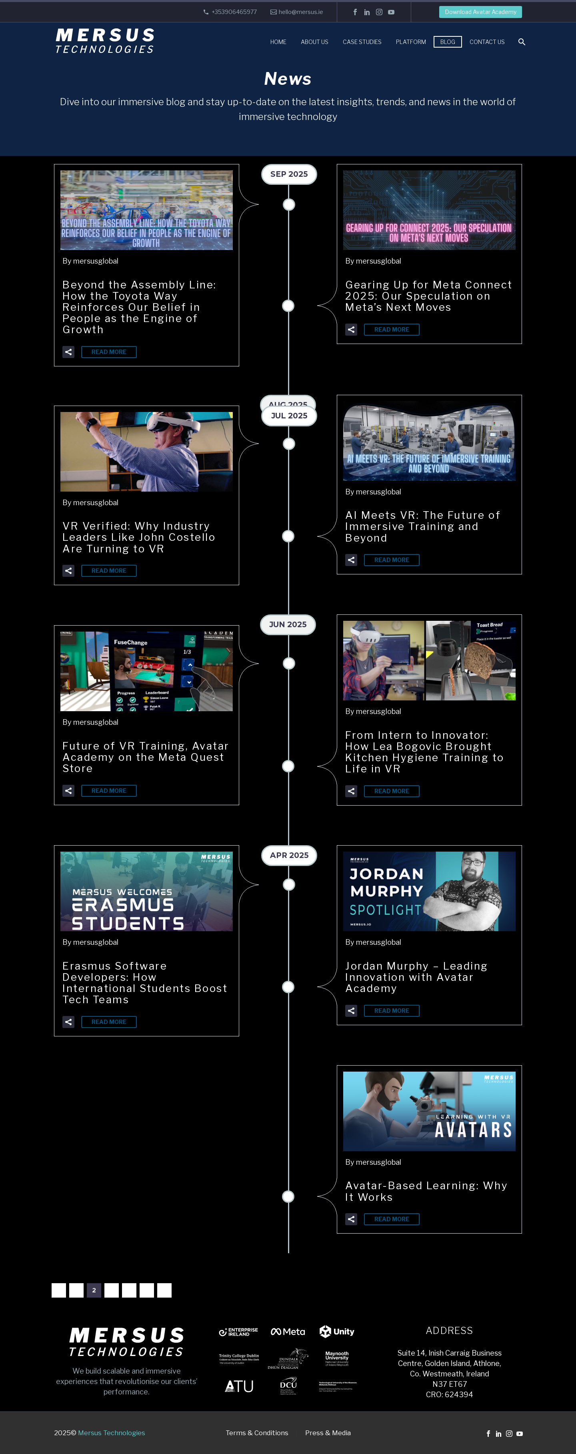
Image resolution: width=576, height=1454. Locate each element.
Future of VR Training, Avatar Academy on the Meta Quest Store (133, 756)
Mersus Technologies (111, 1433)
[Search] (521, 42)
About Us (314, 41)
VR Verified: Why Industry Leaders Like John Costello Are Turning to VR (144, 536)
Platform (411, 41)
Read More (109, 349)
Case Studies (362, 41)
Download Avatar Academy (480, 11)
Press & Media (328, 1433)
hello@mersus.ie (301, 11)
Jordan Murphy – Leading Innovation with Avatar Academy (421, 976)
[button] (68, 350)
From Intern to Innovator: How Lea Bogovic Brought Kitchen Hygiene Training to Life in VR (423, 751)
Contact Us (487, 41)
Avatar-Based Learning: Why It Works (416, 1190)
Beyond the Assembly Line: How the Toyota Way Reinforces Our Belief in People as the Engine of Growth (144, 306)
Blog (447, 41)
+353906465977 (234, 11)
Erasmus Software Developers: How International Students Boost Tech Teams (131, 982)
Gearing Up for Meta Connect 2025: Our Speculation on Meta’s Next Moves (428, 301)
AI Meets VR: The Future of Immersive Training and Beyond (428, 525)
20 (147, 1290)
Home (278, 41)
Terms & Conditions (257, 1433)
